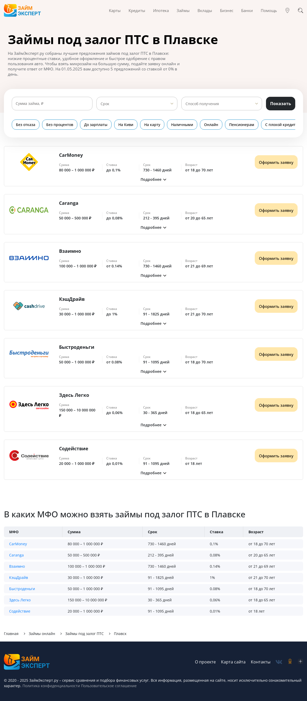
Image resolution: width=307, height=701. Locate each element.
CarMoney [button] (18, 543)
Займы (183, 10)
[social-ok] (290, 662)
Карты (115, 10)
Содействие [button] (19, 611)
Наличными (182, 124)
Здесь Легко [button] (20, 599)
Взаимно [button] (17, 566)
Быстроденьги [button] (22, 588)
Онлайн (211, 124)
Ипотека (161, 10)
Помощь (269, 10)
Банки (247, 10)
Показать (280, 103)
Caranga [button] (16, 555)
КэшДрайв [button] (18, 577)
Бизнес (226, 10)
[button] (153, 179)
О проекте (205, 662)
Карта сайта (233, 662)
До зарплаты (95, 124)
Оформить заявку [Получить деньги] (276, 162)
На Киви (125, 124)
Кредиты (137, 10)
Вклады (205, 10)
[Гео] (287, 10)
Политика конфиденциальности (51, 685)
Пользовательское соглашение (108, 685)
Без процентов (59, 124)
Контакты (260, 662)
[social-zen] (300, 662)
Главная (11, 633)
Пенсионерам (241, 124)
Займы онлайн (42, 633)
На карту (152, 124)
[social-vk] (279, 662)
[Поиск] (300, 10)
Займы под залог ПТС (84, 633)
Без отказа (25, 124)
